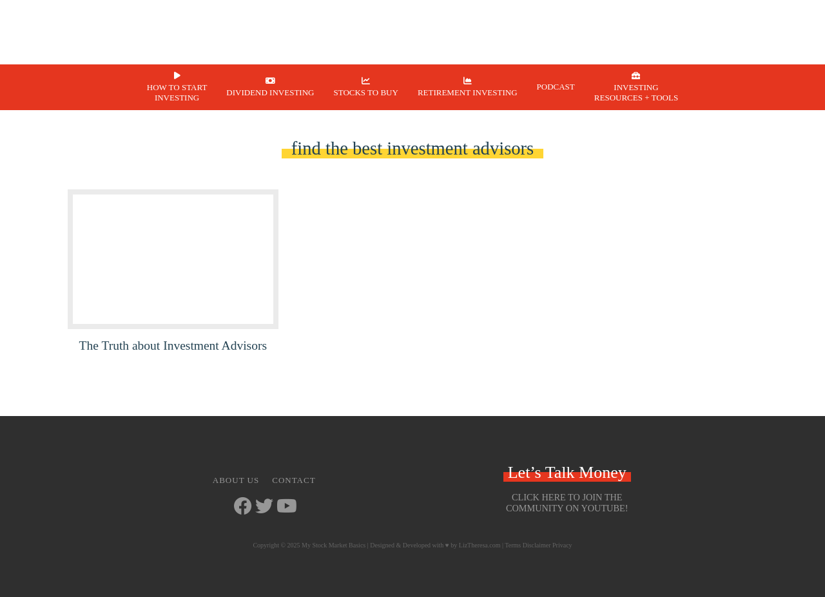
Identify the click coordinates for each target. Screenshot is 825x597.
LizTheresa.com (480, 545)
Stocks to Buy (365, 92)
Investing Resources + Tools (636, 92)
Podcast (556, 86)
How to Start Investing (177, 92)
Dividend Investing (270, 92)
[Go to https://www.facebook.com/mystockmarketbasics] (243, 507)
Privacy (562, 545)
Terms (513, 545)
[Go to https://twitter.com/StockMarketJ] (264, 507)
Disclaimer (537, 545)
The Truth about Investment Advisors (173, 345)
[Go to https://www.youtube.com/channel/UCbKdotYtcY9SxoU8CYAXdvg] (286, 507)
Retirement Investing (468, 92)
